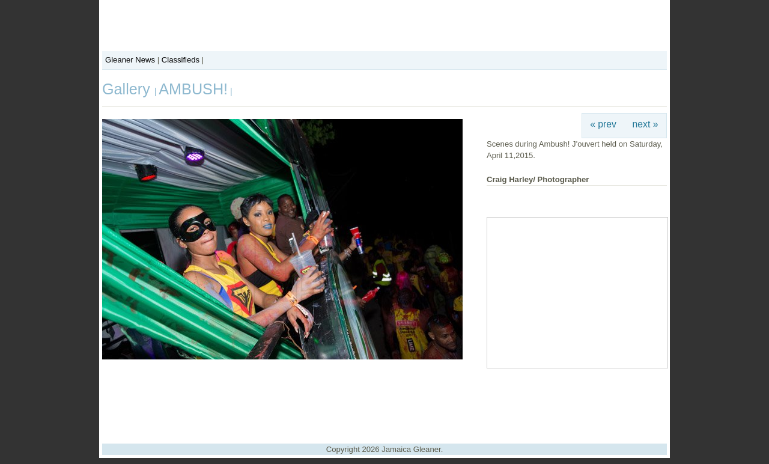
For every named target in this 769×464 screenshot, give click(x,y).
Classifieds (180, 59)
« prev (603, 124)
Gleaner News (130, 59)
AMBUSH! (193, 89)
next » (645, 124)
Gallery (128, 89)
